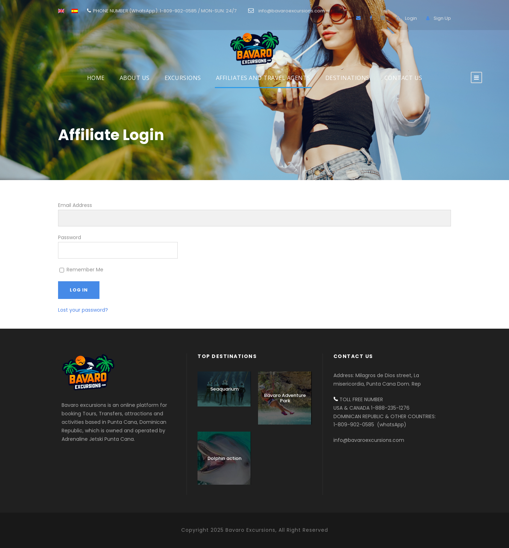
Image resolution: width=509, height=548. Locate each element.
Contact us (403, 78)
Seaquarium (224, 389)
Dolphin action (224, 458)
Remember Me (81, 269)
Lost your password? (83, 309)
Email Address (75, 205)
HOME (96, 78)
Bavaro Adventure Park (285, 398)
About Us (135, 78)
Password (69, 237)
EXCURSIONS (183, 78)
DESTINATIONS (347, 78)
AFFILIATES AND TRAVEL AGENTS (263, 78)
